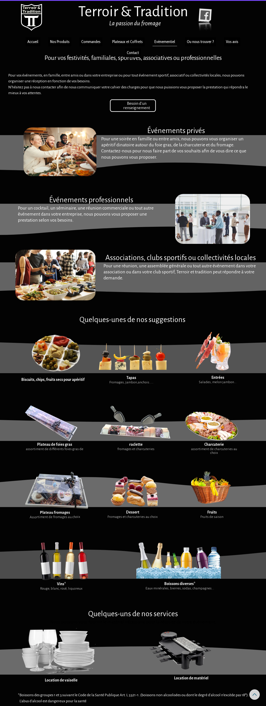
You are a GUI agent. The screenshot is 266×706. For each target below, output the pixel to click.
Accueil (32, 41)
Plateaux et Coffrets (127, 41)
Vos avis (232, 41)
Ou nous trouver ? (200, 41)
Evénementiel (164, 41)
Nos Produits (59, 41)
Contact (133, 52)
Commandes (90, 41)
